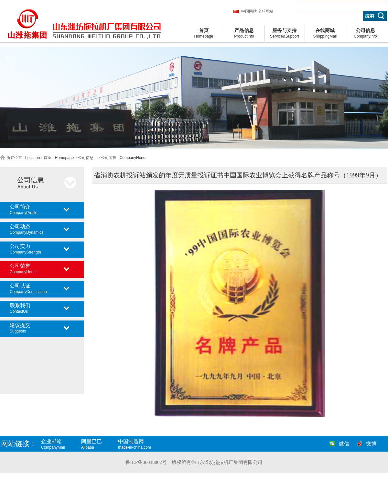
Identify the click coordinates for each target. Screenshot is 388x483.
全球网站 (265, 11)
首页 (204, 33)
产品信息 (244, 33)
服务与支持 (284, 33)
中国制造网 (140, 444)
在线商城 (325, 33)
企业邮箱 (60, 444)
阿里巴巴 (99, 444)
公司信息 (365, 33)
